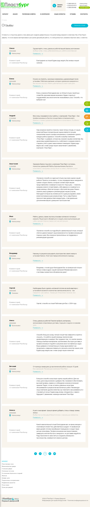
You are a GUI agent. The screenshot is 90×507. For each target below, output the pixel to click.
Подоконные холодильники (10, 480)
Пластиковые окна (7, 464)
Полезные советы (29, 14)
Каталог (5, 14)
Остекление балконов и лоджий (12, 473)
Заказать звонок (59, 5)
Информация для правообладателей (54, 500)
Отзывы (73, 14)
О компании (45, 14)
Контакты (84, 14)
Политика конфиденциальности (77, 500)
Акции (15, 14)
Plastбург (50, 498)
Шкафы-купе (6, 478)
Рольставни (5, 485)
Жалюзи (4, 475)
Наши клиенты (59, 14)
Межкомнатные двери (9, 466)
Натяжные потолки (8, 471)
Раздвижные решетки (8, 482)
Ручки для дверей (7, 487)
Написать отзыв (79, 25)
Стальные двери (7, 468)
